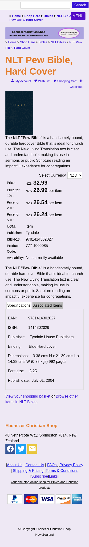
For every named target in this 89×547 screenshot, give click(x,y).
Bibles (48, 16)
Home (16, 16)
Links (53, 476)
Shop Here (32, 16)
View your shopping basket (27, 396)
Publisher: (14, 233)
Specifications (19, 305)
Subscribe (39, 476)
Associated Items (47, 305)
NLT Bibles (65, 16)
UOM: (11, 226)
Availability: (15, 258)
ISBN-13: (13, 239)
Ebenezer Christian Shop (53, 529)
